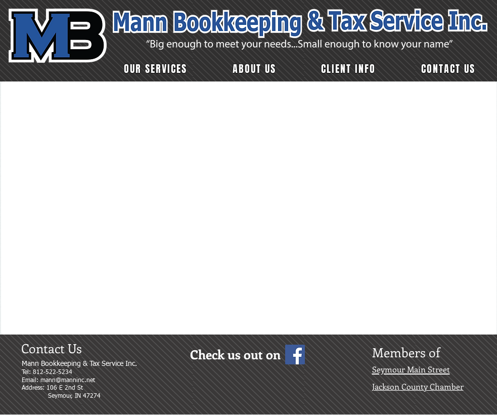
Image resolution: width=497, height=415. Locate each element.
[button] (156, 68)
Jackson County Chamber (418, 386)
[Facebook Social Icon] (295, 354)
